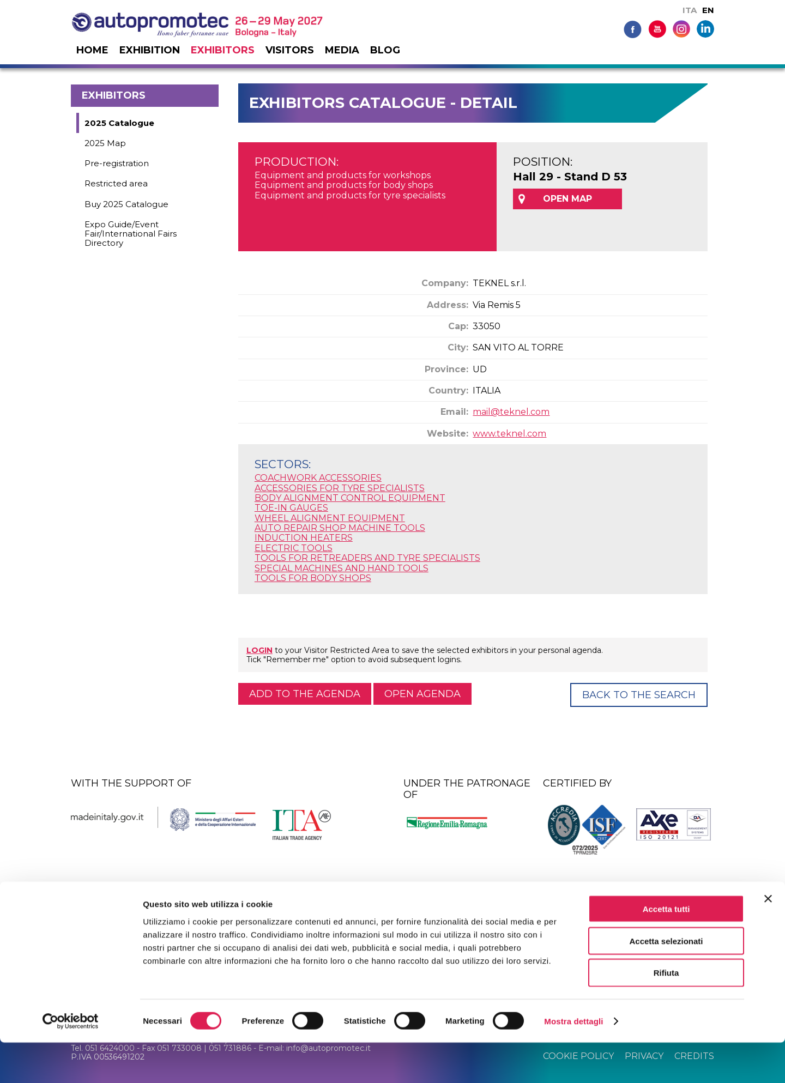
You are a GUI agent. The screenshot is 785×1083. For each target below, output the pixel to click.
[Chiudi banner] (768, 939)
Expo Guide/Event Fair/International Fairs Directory (130, 234)
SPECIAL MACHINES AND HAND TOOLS (341, 568)
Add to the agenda (304, 694)
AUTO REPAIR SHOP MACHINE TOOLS (340, 528)
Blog (385, 50)
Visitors (289, 50)
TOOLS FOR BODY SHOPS (313, 578)
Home (92, 50)
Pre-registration (116, 163)
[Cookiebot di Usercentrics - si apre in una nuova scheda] (70, 1062)
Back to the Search (639, 695)
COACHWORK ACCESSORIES (318, 478)
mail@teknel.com (511, 412)
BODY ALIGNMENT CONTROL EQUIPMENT (350, 498)
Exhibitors (223, 50)
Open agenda (422, 694)
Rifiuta (666, 1013)
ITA (690, 10)
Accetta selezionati (666, 981)
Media (342, 50)
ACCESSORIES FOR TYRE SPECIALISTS (340, 488)
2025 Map (105, 143)
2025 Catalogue (119, 123)
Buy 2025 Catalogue (126, 204)
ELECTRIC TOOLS (294, 548)
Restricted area (116, 183)
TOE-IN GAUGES (291, 508)
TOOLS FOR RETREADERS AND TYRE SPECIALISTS (367, 558)
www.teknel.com (509, 433)
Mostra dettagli (573, 1061)
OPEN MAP (567, 198)
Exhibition (149, 50)
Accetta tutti (666, 949)
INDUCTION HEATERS (304, 538)
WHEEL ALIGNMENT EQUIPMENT (330, 518)
